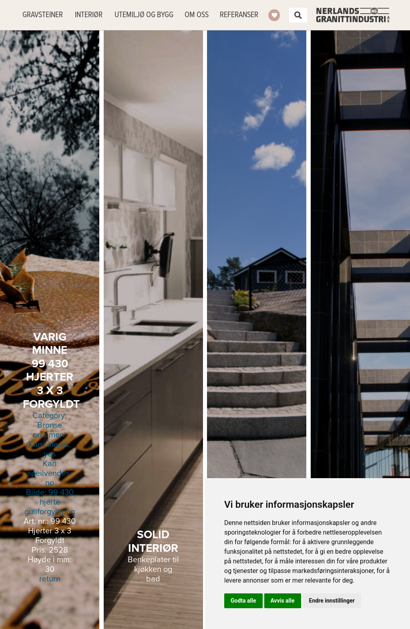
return (49, 579)
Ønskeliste (274, 15)
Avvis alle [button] (283, 600)
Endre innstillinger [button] (332, 600)
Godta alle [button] (243, 600)
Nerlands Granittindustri (353, 15)
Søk (298, 15)
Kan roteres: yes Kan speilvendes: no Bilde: (49, 454)
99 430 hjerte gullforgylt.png (49, 502)
